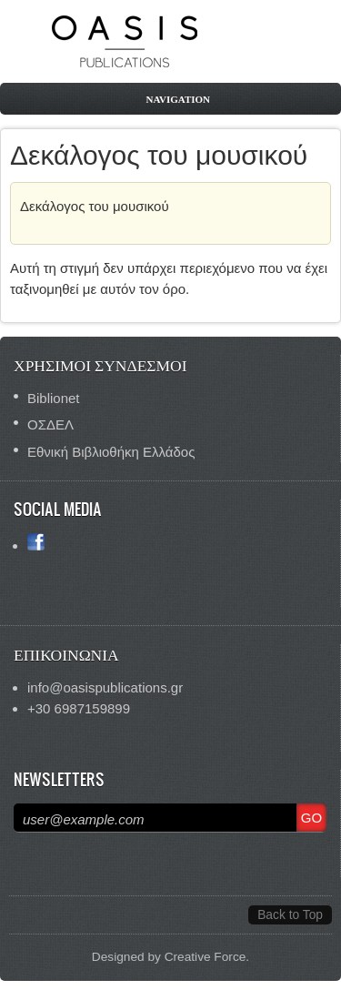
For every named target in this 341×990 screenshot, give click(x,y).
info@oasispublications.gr (105, 687)
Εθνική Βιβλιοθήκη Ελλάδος (111, 452)
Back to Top (290, 915)
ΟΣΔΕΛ (50, 424)
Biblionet (53, 398)
